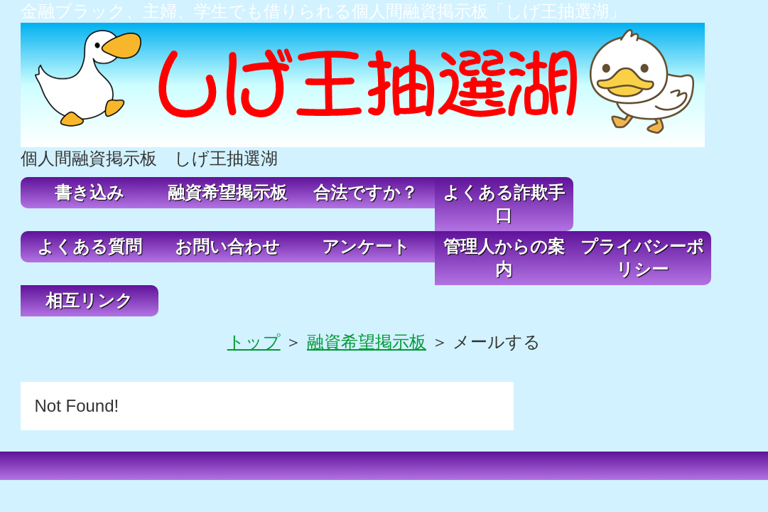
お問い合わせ (227, 246)
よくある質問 (89, 246)
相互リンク (89, 300)
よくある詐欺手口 (504, 204)
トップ (254, 341)
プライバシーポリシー (642, 258)
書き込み (89, 192)
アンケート (366, 246)
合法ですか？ (365, 192)
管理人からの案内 (504, 258)
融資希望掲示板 (227, 192)
